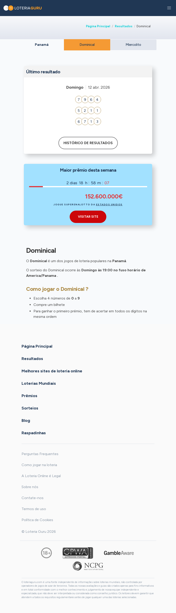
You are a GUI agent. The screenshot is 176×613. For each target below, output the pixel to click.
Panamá (42, 45)
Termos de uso (34, 509)
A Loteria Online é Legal (41, 476)
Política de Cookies (37, 520)
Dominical (87, 45)
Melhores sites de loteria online (52, 370)
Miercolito (133, 45)
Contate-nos (33, 498)
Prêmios (29, 395)
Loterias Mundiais (39, 383)
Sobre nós (30, 487)
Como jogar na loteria (39, 465)
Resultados (123, 26)
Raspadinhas (34, 432)
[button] (169, 8)
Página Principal (98, 26)
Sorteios (30, 407)
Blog (26, 420)
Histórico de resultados (88, 143)
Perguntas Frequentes (40, 454)
